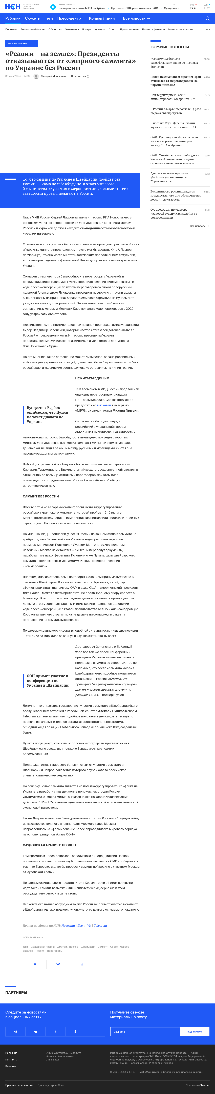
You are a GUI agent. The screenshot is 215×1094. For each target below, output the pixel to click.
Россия (40, 950)
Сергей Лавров (119, 946)
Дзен (81, 926)
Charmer (204, 1085)
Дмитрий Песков (67, 946)
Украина (28, 950)
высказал (104, 405)
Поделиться (80, 76)
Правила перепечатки (19, 1085)
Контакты (11, 1059)
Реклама (10, 1066)
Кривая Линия (102, 18)
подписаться (194, 1032)
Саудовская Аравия (43, 946)
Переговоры (54, 950)
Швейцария (88, 946)
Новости (68, 926)
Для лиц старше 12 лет (52, 1085)
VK (89, 926)
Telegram (100, 926)
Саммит (103, 946)
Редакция (11, 1053)
